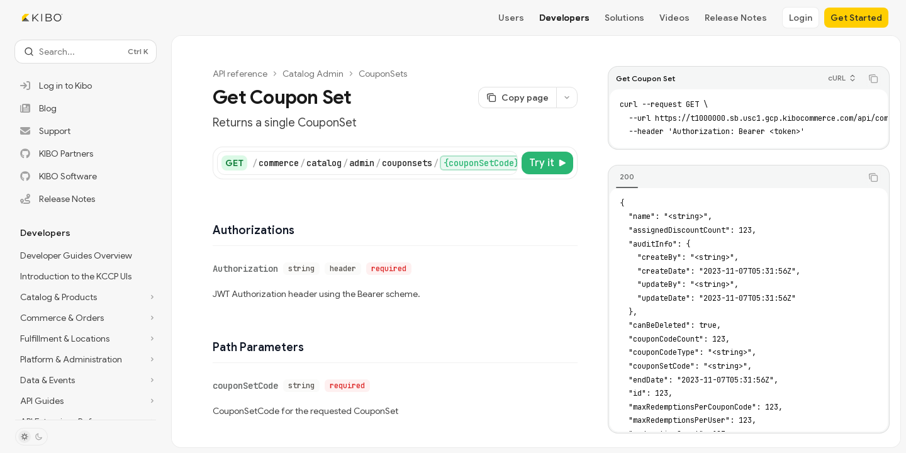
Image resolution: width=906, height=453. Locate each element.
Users (511, 17)
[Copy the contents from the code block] (873, 78)
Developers (564, 17)
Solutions (624, 17)
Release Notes (736, 17)
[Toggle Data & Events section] (85, 380)
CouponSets (383, 73)
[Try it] (547, 163)
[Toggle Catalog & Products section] (85, 297)
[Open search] (85, 51)
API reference (240, 73)
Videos (674, 17)
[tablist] (735, 177)
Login (800, 17)
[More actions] (567, 97)
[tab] (627, 176)
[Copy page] (517, 97)
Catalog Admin (313, 73)
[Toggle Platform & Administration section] (85, 359)
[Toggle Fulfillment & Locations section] (85, 338)
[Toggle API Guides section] (85, 401)
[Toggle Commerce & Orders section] (85, 318)
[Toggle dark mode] (31, 436)
